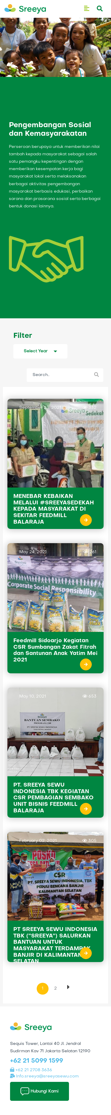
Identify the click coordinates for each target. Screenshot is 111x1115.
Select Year (36, 351)
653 (89, 696)
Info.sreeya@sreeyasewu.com (44, 1076)
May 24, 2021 (33, 552)
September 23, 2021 (40, 408)
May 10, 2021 (32, 696)
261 (89, 552)
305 (89, 840)
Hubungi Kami (39, 1091)
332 (89, 407)
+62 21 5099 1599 (36, 1061)
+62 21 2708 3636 (31, 1070)
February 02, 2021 (38, 841)
